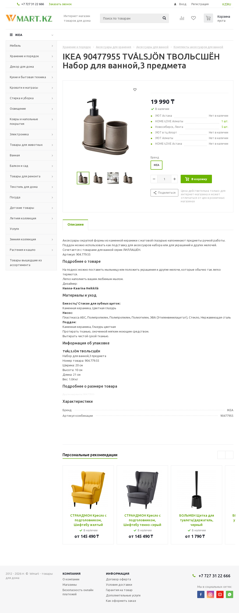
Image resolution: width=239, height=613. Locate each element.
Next (229, 455)
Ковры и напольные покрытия (24, 121)
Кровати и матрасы (24, 87)
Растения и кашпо (22, 249)
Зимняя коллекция (23, 239)
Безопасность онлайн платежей (78, 592)
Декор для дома (22, 66)
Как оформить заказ (121, 600)
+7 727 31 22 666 (32, 4)
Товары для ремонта (25, 176)
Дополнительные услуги (123, 595)
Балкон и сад (19, 165)
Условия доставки (119, 584)
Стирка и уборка (22, 98)
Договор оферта (118, 579)
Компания (72, 573)
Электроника (19, 134)
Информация (117, 573)
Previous (221, 455)
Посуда (15, 197)
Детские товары (22, 207)
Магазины (70, 584)
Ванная (15, 155)
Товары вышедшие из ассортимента (26, 262)
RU (229, 4)
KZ (224, 4)
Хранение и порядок (24, 56)
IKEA (18, 34)
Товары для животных (26, 144)
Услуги (14, 228)
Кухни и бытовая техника (28, 77)
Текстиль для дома (24, 186)
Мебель (15, 45)
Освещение (18, 108)
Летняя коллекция (23, 218)
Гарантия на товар (119, 590)
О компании (71, 579)
